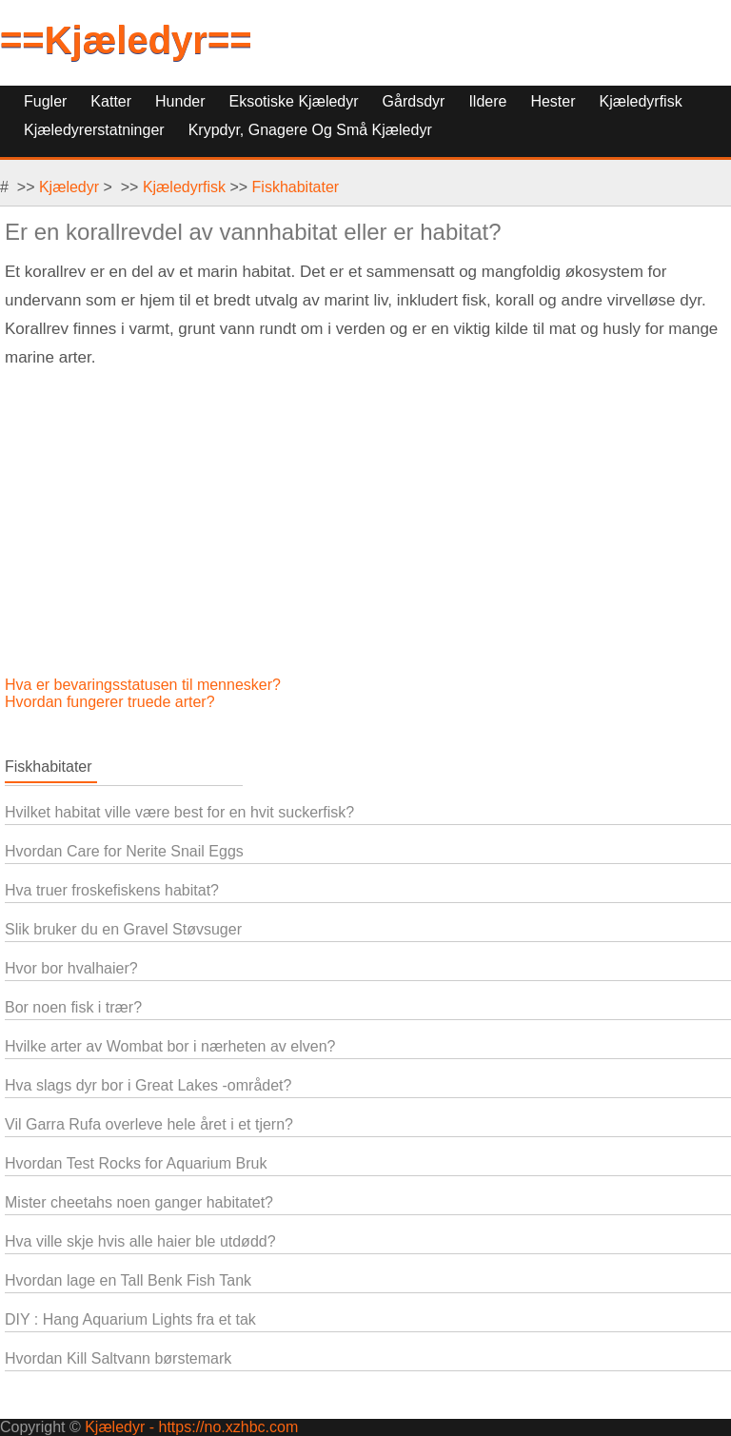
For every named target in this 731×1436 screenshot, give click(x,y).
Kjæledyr (69, 187)
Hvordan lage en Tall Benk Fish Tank (128, 1280)
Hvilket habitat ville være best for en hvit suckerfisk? (179, 812)
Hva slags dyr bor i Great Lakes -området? (148, 1085)
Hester (552, 101)
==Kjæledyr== (126, 40)
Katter (110, 101)
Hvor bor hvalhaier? (71, 968)
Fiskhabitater (296, 187)
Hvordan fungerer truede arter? (112, 702)
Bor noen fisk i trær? (73, 1007)
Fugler (45, 101)
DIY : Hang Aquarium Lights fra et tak (130, 1319)
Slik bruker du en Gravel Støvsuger (123, 929)
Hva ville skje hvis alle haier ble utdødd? (140, 1241)
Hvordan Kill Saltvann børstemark (118, 1358)
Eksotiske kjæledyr (294, 101)
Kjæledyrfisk (641, 101)
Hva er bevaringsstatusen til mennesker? (145, 685)
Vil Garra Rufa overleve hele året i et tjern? (149, 1124)
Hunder (180, 101)
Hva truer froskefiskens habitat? (112, 890)
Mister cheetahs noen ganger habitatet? (139, 1202)
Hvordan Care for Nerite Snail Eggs (124, 851)
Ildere (487, 101)
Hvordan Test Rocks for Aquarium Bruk (136, 1163)
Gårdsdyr (414, 101)
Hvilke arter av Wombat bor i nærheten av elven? (170, 1046)
